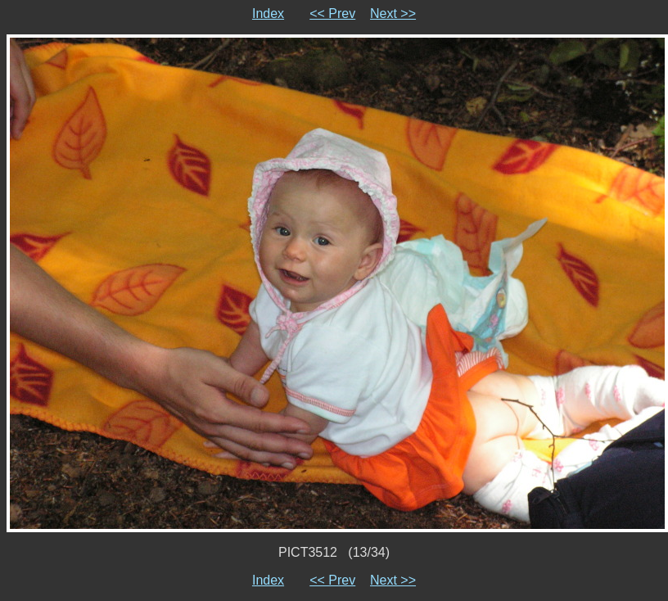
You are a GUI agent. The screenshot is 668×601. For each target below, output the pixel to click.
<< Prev (332, 13)
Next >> (393, 13)
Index (268, 13)
